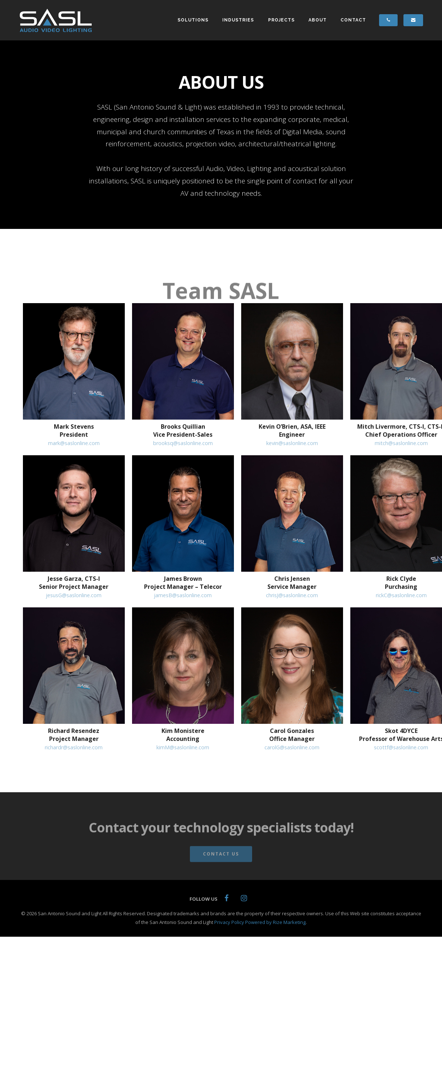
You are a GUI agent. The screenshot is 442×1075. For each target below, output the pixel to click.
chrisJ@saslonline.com (292, 595)
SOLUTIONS (197, 18)
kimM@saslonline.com (182, 747)
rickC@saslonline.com (401, 595)
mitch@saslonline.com (401, 443)
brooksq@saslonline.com (183, 443)
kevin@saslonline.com (292, 443)
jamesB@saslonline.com (183, 595)
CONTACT (358, 18)
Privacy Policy (229, 922)
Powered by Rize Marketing (275, 922)
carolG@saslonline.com (291, 747)
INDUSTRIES (243, 18)
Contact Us (221, 858)
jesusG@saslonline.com (73, 595)
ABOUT (322, 18)
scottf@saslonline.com (401, 747)
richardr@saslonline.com (74, 747)
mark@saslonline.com (74, 443)
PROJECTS (285, 18)
